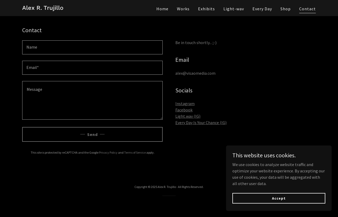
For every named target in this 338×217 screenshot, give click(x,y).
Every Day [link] (262, 8)
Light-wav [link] (233, 8)
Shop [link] (285, 8)
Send (92, 134)
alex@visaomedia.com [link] (195, 73)
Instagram (185, 103)
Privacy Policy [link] (108, 152)
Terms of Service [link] (135, 152)
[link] (42, 8)
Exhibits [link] (206, 8)
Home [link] (162, 8)
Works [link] (183, 8)
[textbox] (92, 47)
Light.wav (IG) (187, 116)
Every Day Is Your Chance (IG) (201, 122)
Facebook (184, 109)
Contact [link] (307, 8)
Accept (278, 198)
